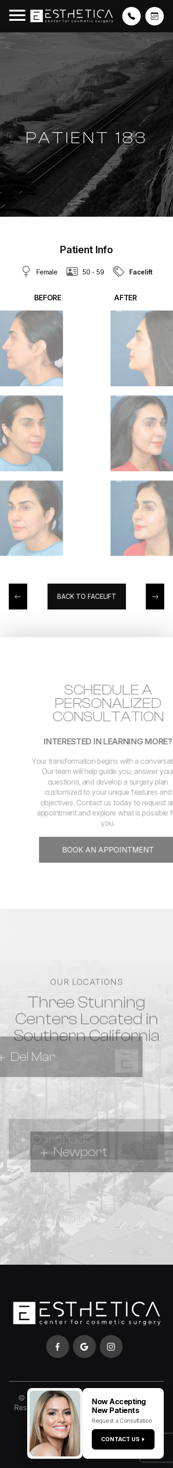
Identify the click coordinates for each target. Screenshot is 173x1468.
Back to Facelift (86, 596)
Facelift (141, 272)
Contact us (123, 1439)
